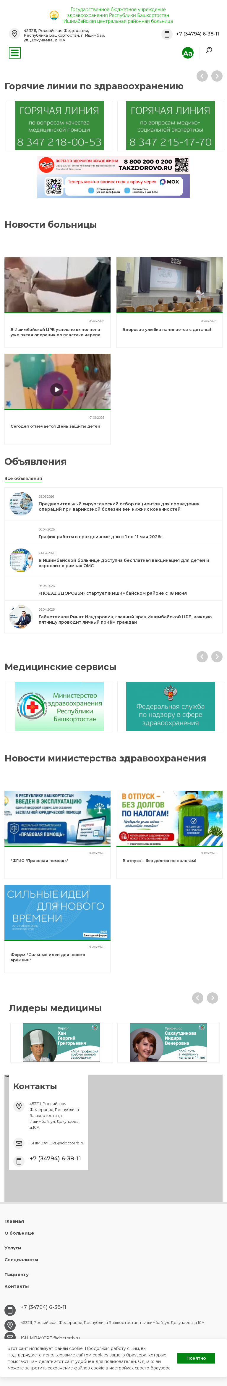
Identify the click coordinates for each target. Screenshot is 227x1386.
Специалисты (21, 1259)
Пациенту (16, 1274)
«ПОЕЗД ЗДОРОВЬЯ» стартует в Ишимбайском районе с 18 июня (113, 593)
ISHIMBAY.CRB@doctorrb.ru (57, 1143)
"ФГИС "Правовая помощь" (40, 860)
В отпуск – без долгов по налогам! (159, 860)
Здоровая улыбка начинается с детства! (167, 329)
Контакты (16, 1286)
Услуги (12, 1248)
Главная (14, 1221)
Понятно (196, 1358)
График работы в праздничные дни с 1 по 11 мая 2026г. (101, 536)
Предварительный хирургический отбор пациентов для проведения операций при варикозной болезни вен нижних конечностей (119, 506)
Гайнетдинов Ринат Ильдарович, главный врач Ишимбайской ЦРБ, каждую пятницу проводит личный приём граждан (125, 619)
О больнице (19, 1233)
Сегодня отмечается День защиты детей (55, 426)
